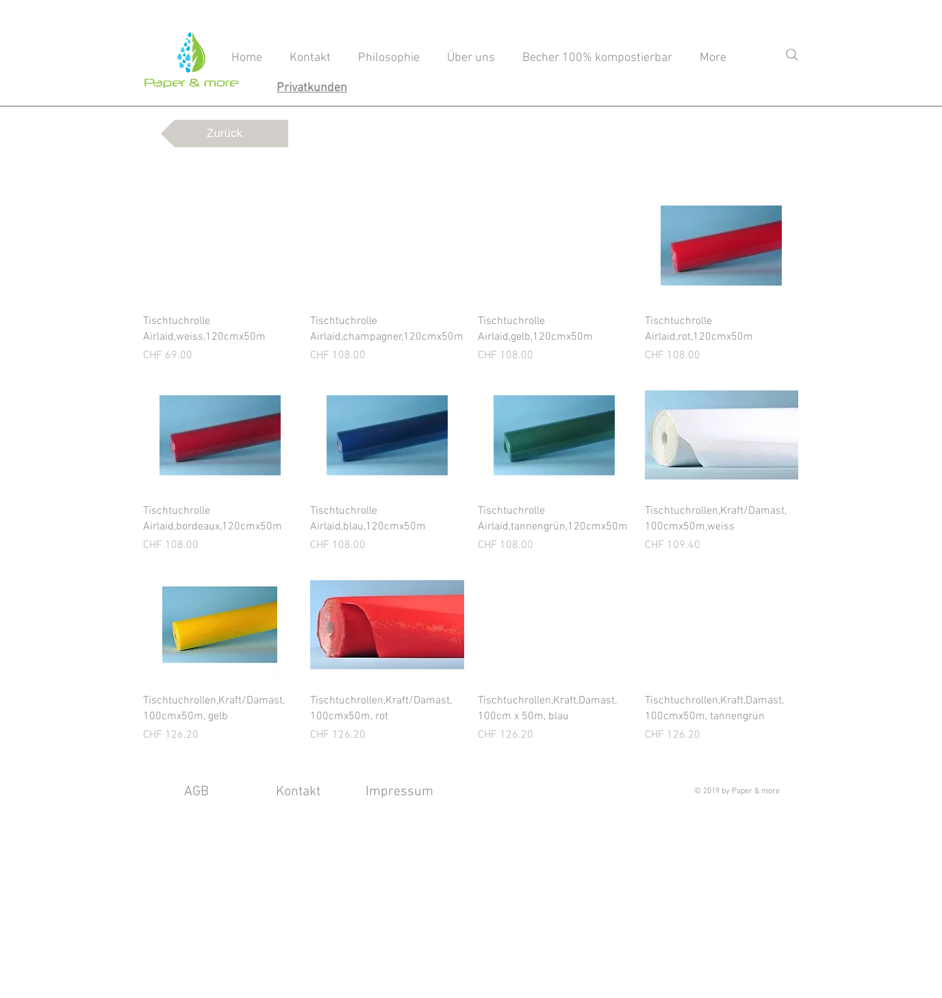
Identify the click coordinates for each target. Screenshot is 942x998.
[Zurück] (224, 133)
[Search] (792, 54)
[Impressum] (399, 792)
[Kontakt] (297, 792)
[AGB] (196, 792)
